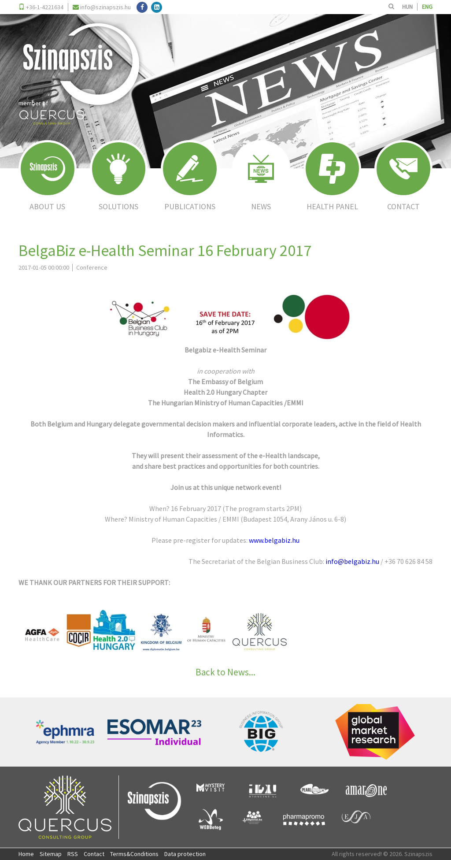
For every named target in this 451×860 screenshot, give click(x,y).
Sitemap (51, 854)
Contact (94, 854)
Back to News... (225, 672)
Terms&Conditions (134, 854)
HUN (407, 7)
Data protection (185, 854)
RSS (72, 854)
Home (26, 854)
